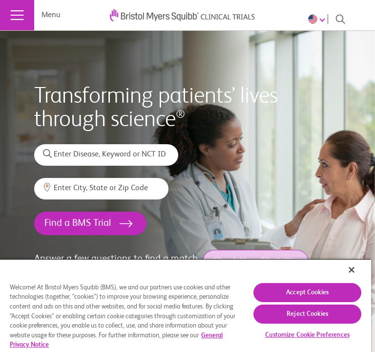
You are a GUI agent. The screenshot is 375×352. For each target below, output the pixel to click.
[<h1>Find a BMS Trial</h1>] (90, 223)
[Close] (351, 270)
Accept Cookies (307, 292)
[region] (185, 305)
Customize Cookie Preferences (307, 335)
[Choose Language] (318, 19)
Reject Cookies (307, 314)
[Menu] (17, 15)
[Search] (340, 19)
